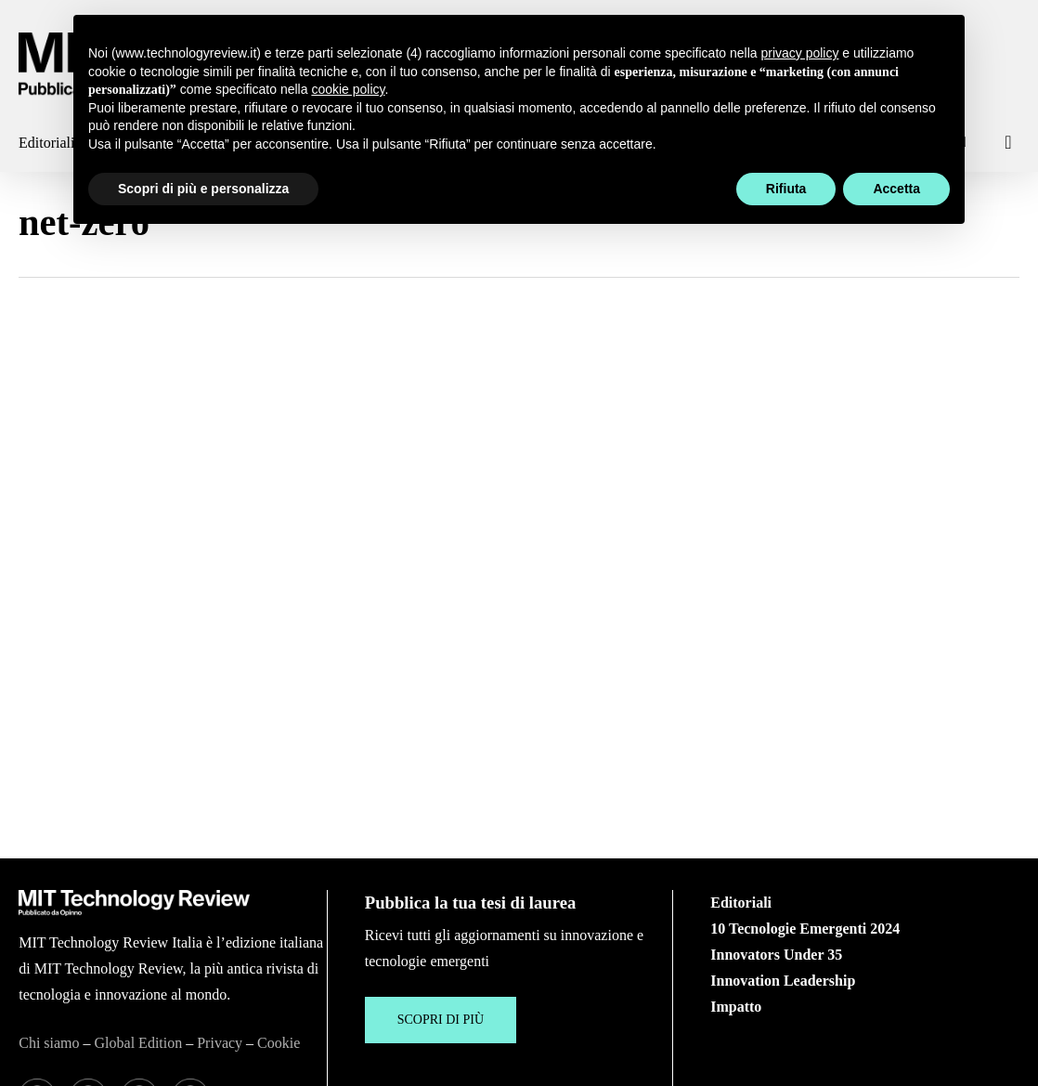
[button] (440, 859)
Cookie (278, 882)
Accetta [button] (896, 188)
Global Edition (139, 882)
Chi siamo (49, 882)
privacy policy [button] (799, 53)
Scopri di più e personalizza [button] (203, 188)
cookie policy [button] (347, 89)
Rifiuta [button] (786, 188)
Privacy (219, 882)
